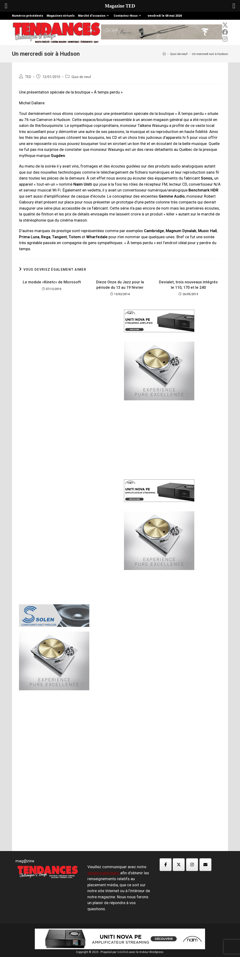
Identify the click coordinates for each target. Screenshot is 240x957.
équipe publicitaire (103, 873)
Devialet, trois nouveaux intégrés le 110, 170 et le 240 (188, 284)
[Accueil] (164, 54)
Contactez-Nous (128, 15)
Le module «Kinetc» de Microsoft (52, 282)
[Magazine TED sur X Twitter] (179, 864)
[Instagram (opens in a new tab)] (225, 39)
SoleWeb (122, 952)
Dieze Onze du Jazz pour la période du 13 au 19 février (120, 284)
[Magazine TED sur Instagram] (192, 864)
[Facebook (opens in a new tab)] (225, 32)
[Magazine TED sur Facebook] (166, 864)
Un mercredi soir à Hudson (210, 54)
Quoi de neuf (81, 77)
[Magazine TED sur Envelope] (205, 864)
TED (28, 77)
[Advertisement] (67, 382)
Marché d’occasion (94, 15)
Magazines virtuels (61, 15)
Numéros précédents (27, 15)
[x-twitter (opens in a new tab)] (225, 25)
